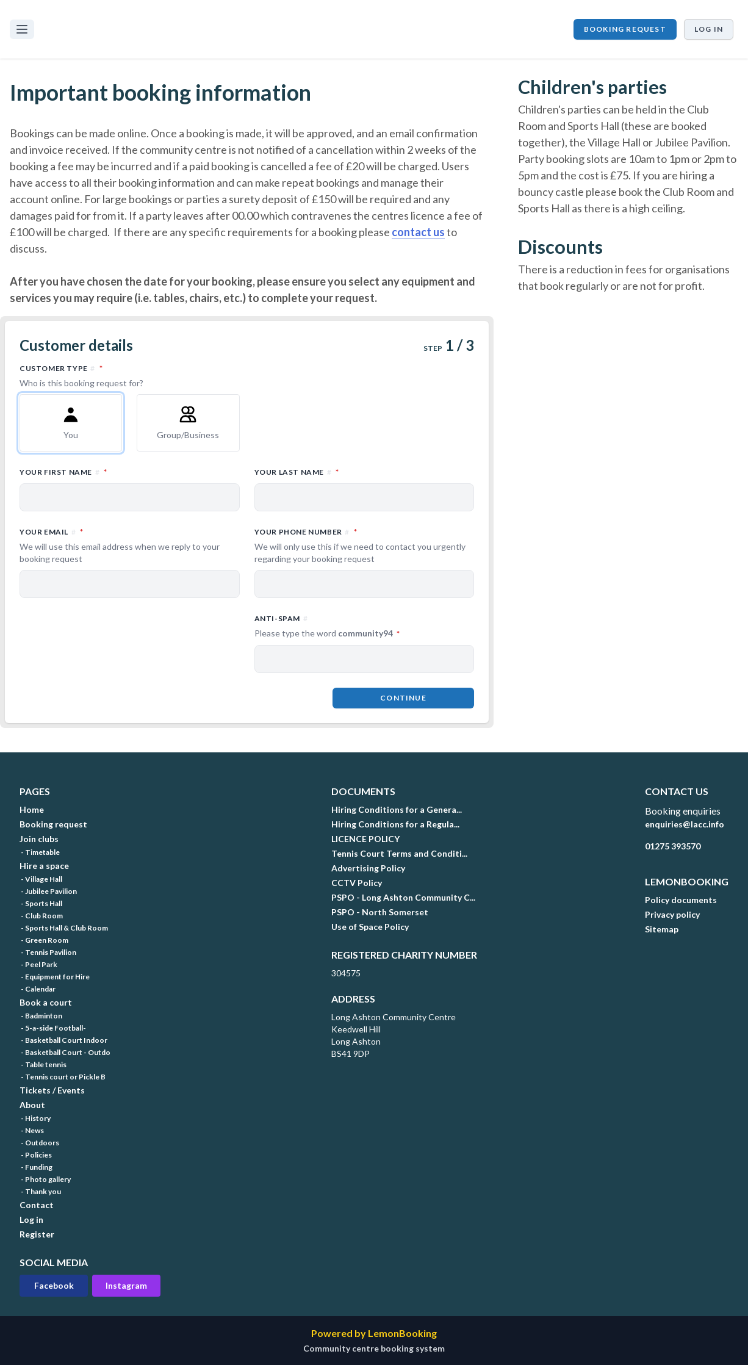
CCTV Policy (356, 882)
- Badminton (41, 1015)
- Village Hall (41, 879)
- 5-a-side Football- (53, 1027)
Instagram (126, 1285)
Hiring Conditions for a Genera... (396, 809)
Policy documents (681, 900)
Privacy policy (672, 914)
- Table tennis (43, 1064)
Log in (708, 29)
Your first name (117, 471)
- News (32, 1130)
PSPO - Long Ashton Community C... (403, 897)
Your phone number (364, 545)
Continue (403, 697)
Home (32, 809)
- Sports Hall (41, 903)
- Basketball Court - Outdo (65, 1052)
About (32, 1105)
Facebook (54, 1285)
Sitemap (661, 929)
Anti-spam (364, 626)
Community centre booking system (374, 1348)
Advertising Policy (368, 868)
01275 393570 (672, 846)
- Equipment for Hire (55, 976)
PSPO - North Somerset (379, 912)
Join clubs (39, 839)
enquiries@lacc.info (684, 824)
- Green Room (44, 940)
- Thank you (40, 1191)
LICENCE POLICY (365, 839)
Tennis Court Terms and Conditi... (399, 853)
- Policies (36, 1154)
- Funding (36, 1167)
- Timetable (40, 852)
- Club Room (41, 915)
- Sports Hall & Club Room (64, 927)
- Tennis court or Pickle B (63, 1076)
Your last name (350, 471)
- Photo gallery (45, 1179)
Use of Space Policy (370, 926)
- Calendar (38, 988)
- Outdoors (39, 1142)
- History (35, 1118)
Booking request (625, 29)
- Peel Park (38, 964)
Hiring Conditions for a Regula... (395, 824)
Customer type (247, 375)
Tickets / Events (52, 1090)
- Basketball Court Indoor (63, 1040)
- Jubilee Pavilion (48, 891)
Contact (37, 1205)
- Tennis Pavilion (48, 952)
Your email (130, 545)
